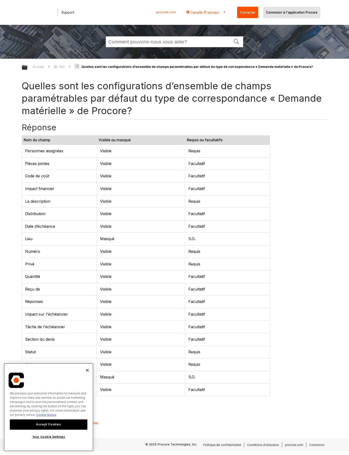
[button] (236, 41)
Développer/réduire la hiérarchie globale (27, 67)
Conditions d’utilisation (263, 445)
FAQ (60, 67)
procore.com (166, 12)
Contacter (247, 12)
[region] (48, 407)
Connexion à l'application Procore (291, 12)
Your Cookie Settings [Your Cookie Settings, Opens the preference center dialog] (48, 437)
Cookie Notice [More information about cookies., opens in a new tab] (46, 415)
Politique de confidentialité (222, 445)
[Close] (87, 370)
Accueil (39, 67)
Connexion (316, 445)
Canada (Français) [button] (204, 12)
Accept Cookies (48, 424)
